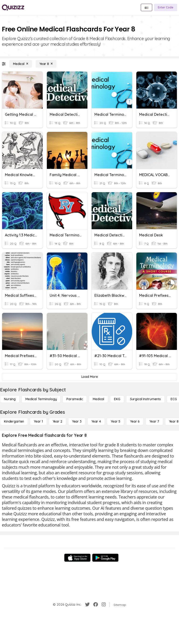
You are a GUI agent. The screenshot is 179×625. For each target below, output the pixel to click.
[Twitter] (87, 604)
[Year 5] (115, 421)
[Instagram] (104, 604)
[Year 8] (46, 64)
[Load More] (89, 376)
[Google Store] (105, 558)
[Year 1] (38, 421)
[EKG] (117, 399)
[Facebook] (95, 604)
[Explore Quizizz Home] (13, 7)
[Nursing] (10, 399)
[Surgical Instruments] (145, 399)
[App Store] (77, 558)
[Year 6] (135, 421)
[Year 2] (57, 421)
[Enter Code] (165, 7)
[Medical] (20, 64)
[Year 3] (77, 421)
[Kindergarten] (14, 421)
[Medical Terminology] (41, 399)
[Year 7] (154, 421)
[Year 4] (96, 421)
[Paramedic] (74, 399)
